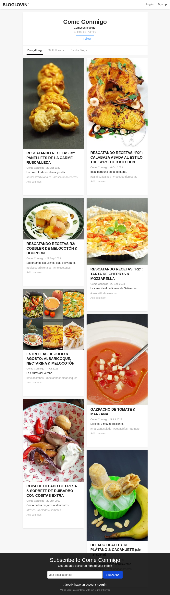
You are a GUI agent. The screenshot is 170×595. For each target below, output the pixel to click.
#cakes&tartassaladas (104, 293)
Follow (85, 38)
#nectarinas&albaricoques (61, 377)
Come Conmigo (35, 167)
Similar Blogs (79, 50)
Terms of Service (102, 590)
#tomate (135, 428)
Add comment (34, 181)
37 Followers (56, 50)
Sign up (162, 4)
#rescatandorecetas (65, 177)
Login (102, 584)
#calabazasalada (101, 176)
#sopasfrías (120, 428)
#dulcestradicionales (39, 177)
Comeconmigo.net (85, 27)
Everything (35, 50)
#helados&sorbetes (49, 510)
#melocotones (61, 267)
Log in (149, 4)
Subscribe (113, 575)
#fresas (31, 510)
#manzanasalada (101, 428)
